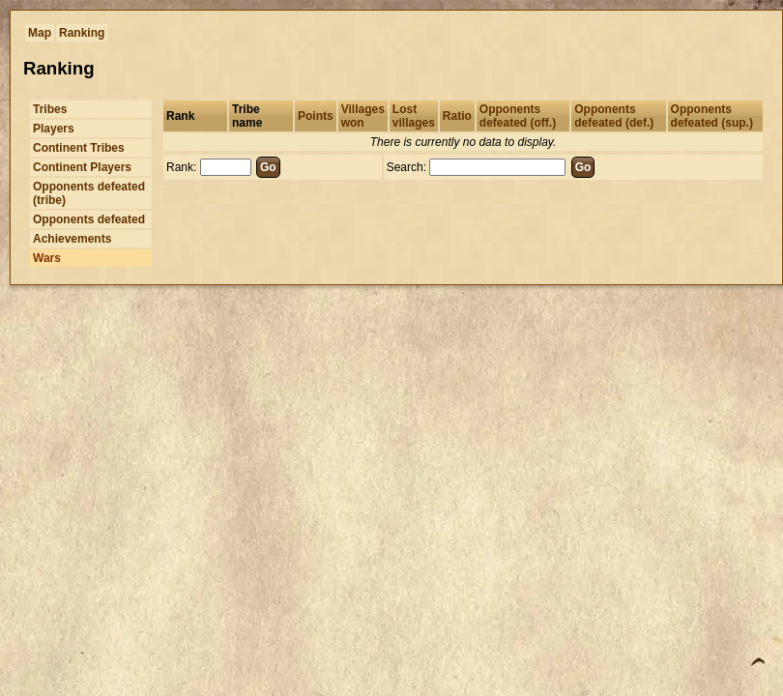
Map (39, 33)
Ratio (457, 116)
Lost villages (413, 116)
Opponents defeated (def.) (613, 116)
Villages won (363, 116)
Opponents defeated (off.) (517, 116)
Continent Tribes (79, 148)
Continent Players (82, 167)
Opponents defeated (89, 219)
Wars (47, 258)
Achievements (72, 239)
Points (316, 116)
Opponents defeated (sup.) (712, 116)
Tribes (50, 109)
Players (53, 128)
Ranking (81, 33)
